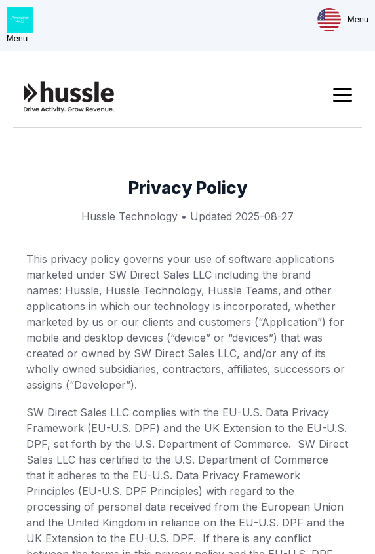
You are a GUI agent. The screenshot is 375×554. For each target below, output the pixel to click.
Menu (357, 19)
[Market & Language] (329, 19)
